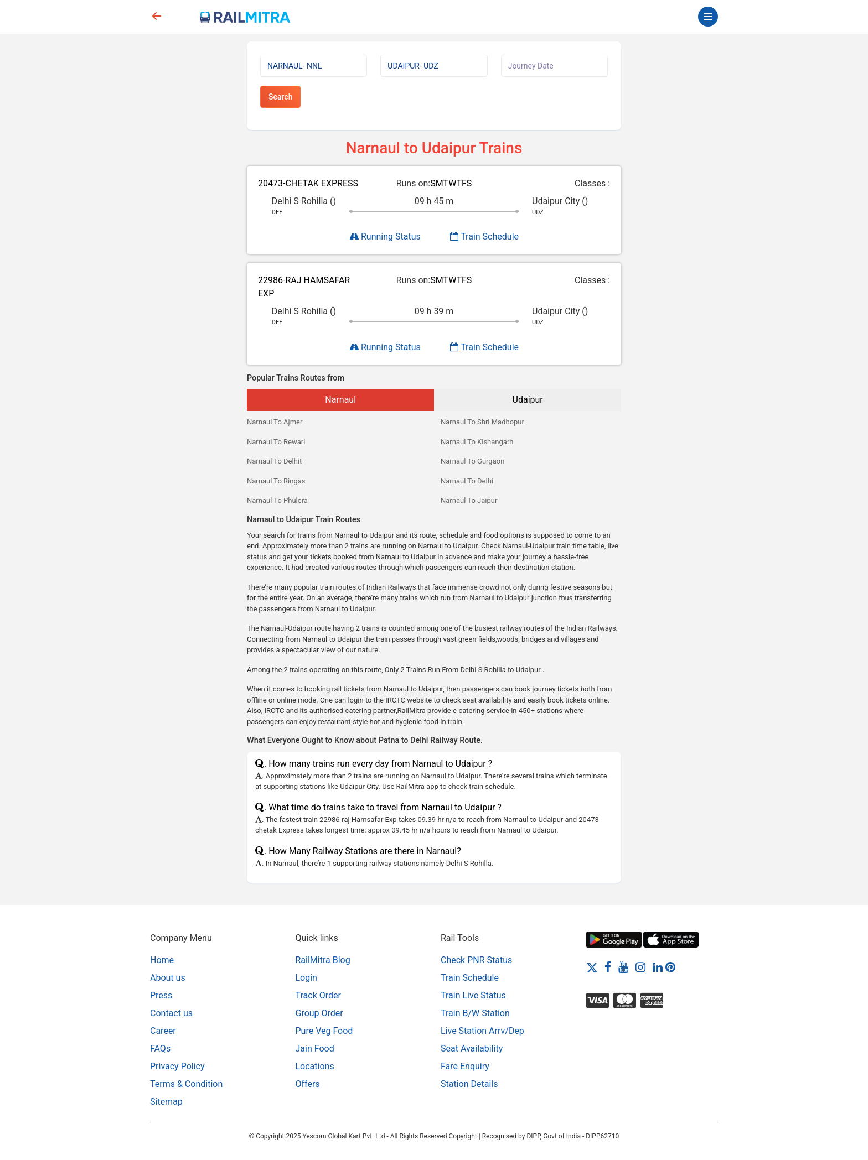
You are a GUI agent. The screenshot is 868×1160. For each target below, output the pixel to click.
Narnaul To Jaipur (469, 500)
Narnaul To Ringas (276, 481)
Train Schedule (484, 236)
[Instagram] (640, 967)
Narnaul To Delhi (467, 481)
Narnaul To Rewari (276, 442)
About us (167, 977)
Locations (315, 1066)
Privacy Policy (177, 1066)
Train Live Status (473, 995)
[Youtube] (623, 967)
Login (306, 977)
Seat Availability (472, 1048)
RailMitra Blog (323, 960)
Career (163, 1031)
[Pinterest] (670, 967)
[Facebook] (607, 967)
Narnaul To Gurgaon (472, 461)
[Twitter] (592, 967)
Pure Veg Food (324, 1031)
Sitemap (166, 1101)
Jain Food (315, 1048)
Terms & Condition (186, 1084)
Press (161, 995)
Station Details (469, 1084)
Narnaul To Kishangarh (477, 442)
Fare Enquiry (465, 1066)
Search (280, 96)
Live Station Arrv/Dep (482, 1031)
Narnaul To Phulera (277, 500)
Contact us (171, 1013)
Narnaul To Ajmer (274, 422)
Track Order (318, 995)
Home (162, 960)
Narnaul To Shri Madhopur (482, 422)
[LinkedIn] (658, 967)
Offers (308, 1084)
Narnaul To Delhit (274, 461)
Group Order (319, 1013)
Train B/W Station (475, 1013)
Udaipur (528, 399)
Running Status (385, 236)
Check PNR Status (476, 960)
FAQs (160, 1048)
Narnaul (340, 399)
